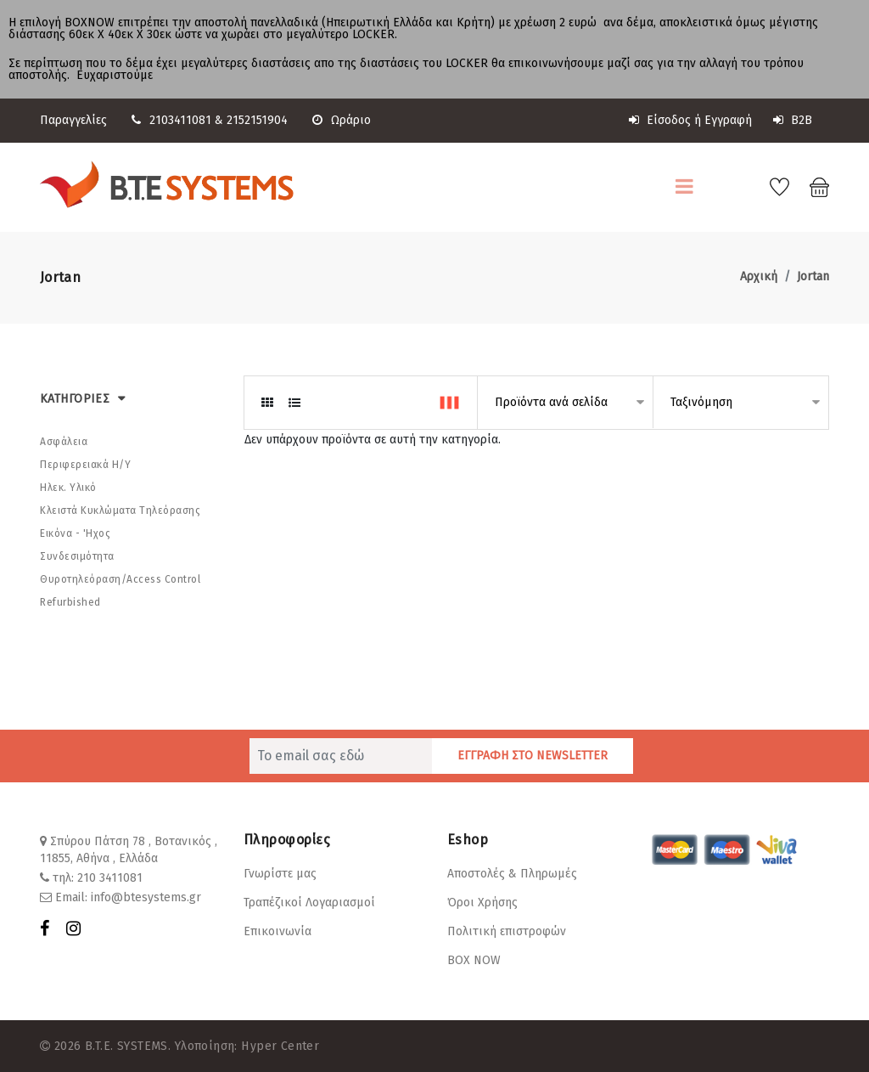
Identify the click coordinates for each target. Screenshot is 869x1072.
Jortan (813, 275)
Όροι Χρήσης (482, 901)
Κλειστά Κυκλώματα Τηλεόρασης (120, 510)
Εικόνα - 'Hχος (75, 533)
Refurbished (70, 601)
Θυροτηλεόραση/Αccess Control (120, 578)
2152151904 (257, 120)
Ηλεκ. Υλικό (68, 487)
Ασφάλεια (63, 441)
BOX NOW (474, 959)
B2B (792, 120)
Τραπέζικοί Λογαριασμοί (309, 901)
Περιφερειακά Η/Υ (85, 464)
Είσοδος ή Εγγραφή (690, 120)
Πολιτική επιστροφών (506, 930)
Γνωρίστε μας (280, 873)
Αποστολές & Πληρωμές (512, 873)
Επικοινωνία (277, 930)
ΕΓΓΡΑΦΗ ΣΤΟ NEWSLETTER (532, 755)
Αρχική (758, 275)
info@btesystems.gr (146, 896)
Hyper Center (279, 1045)
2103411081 (180, 120)
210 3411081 (110, 877)
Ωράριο (341, 120)
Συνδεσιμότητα (77, 555)
